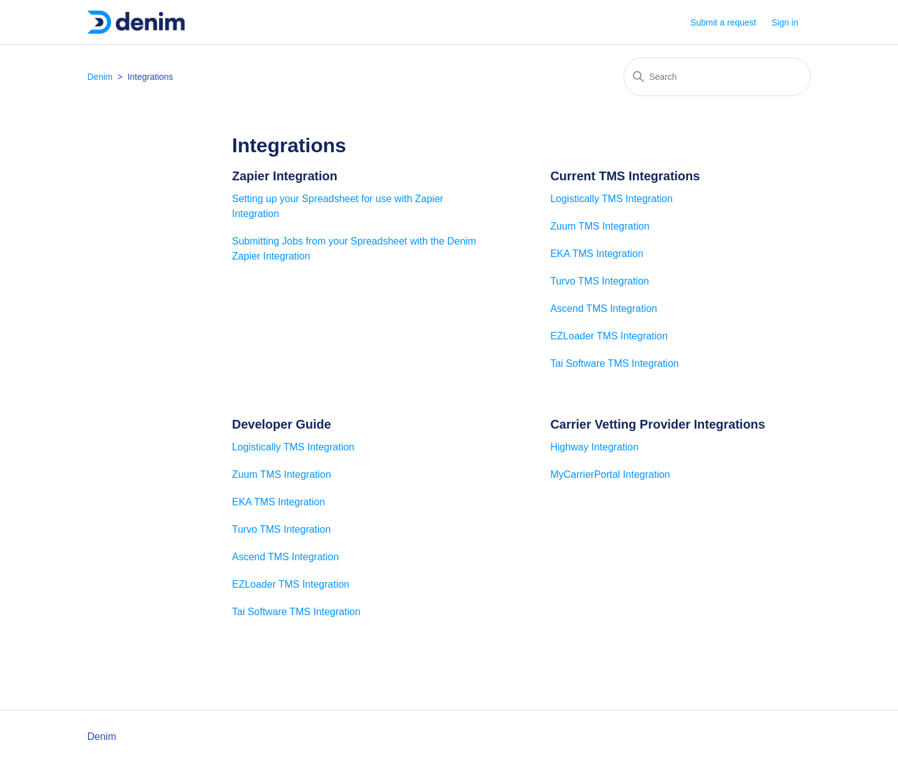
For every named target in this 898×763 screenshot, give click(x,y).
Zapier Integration (284, 176)
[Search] (717, 76)
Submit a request (723, 22)
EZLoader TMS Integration (608, 336)
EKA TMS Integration (596, 253)
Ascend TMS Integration (603, 308)
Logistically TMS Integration (611, 198)
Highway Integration (594, 447)
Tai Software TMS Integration (614, 363)
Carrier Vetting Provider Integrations (657, 424)
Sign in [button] (784, 22)
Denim (99, 77)
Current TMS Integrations (625, 176)
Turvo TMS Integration (599, 281)
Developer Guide (281, 424)
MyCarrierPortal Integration (610, 474)
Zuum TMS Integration (599, 226)
